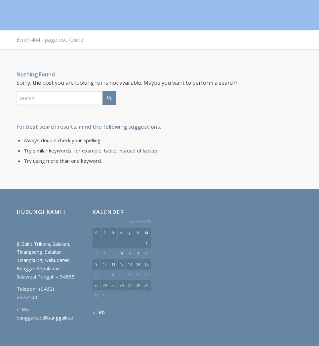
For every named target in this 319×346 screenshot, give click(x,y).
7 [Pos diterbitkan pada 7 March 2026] (138, 253)
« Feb (98, 312)
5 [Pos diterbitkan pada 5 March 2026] (122, 253)
